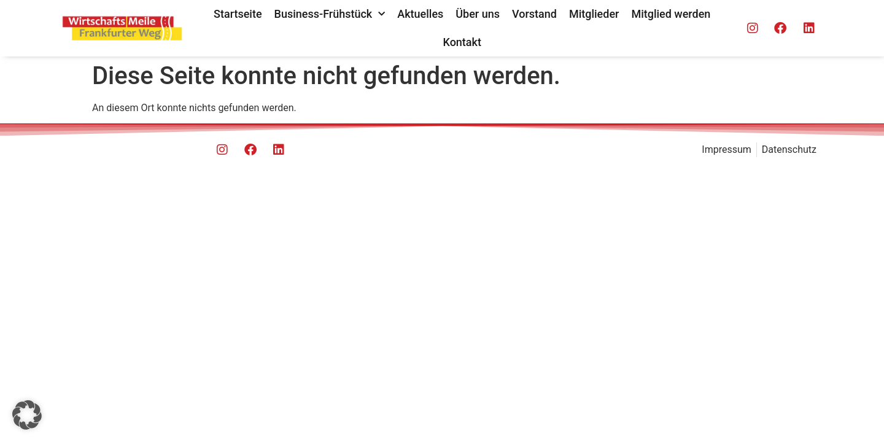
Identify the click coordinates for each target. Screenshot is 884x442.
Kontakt (462, 42)
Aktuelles (420, 13)
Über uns (478, 13)
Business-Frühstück (330, 14)
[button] (27, 415)
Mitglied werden (670, 13)
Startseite (238, 13)
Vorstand (534, 13)
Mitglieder (594, 13)
